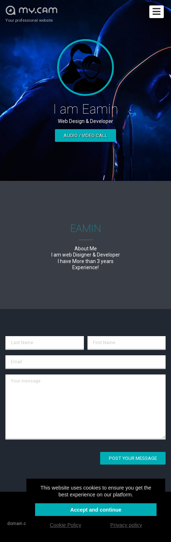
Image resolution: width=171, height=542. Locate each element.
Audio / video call (85, 135)
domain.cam (20, 523)
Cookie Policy (65, 525)
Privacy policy (126, 525)
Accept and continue (95, 510)
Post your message (133, 458)
